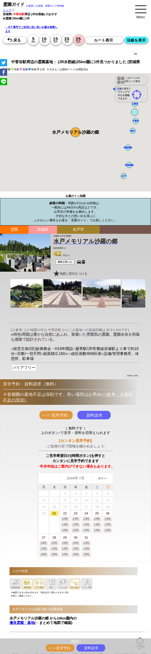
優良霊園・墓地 (21, 623)
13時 (65, 524)
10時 (65, 518)
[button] (75, 132)
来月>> (102, 478)
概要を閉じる (65, 262)
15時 (65, 530)
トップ (7, 10)
